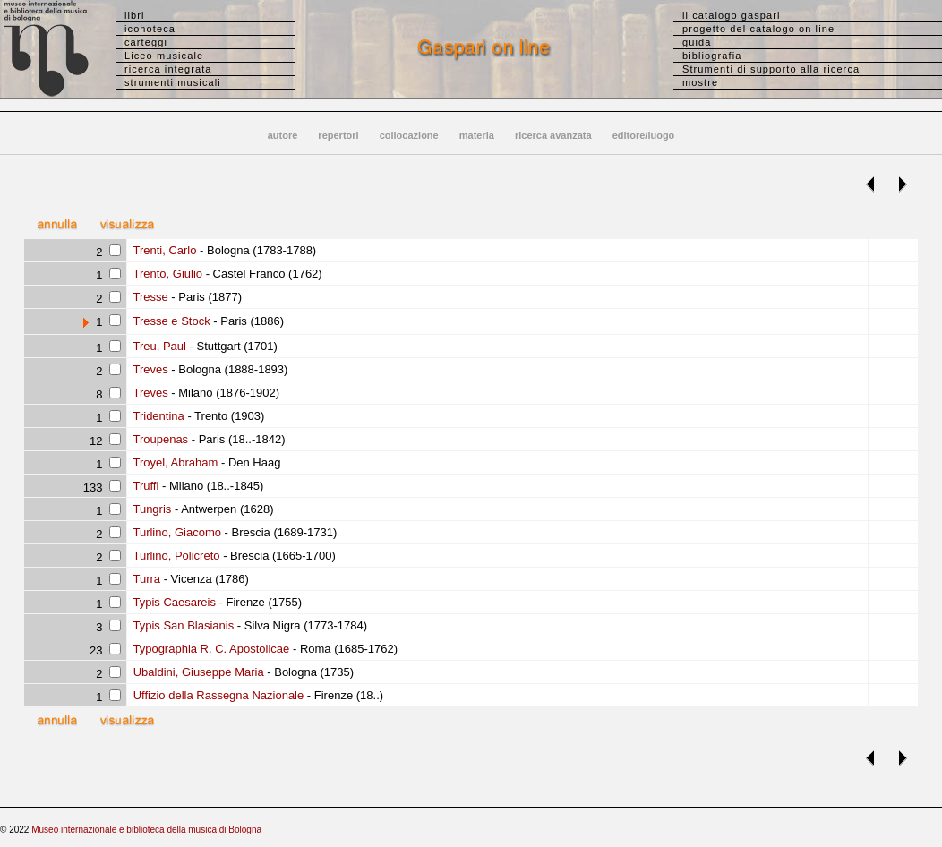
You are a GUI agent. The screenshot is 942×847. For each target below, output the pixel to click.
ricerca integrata (168, 69)
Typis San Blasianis (182, 625)
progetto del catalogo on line (758, 28)
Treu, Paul (158, 346)
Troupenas (159, 439)
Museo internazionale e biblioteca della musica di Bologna (146, 829)
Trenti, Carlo (163, 250)
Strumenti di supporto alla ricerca (771, 69)
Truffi (144, 485)
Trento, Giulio (166, 273)
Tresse (149, 297)
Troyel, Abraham (174, 462)
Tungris (150, 509)
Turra (145, 579)
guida (696, 42)
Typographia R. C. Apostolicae (209, 648)
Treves (149, 369)
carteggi (145, 42)
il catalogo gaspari (731, 15)
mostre (700, 82)
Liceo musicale (163, 55)
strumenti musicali (172, 82)
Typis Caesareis (173, 602)
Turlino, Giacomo (175, 532)
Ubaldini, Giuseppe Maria (197, 672)
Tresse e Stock (170, 321)
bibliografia (711, 55)
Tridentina (157, 416)
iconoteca (150, 28)
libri (134, 15)
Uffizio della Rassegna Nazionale (217, 695)
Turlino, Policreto (174, 555)
